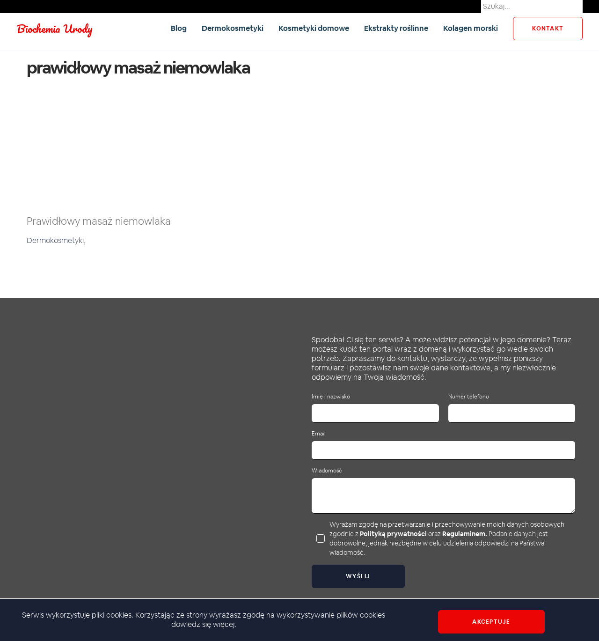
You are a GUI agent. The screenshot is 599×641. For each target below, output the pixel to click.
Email (319, 433)
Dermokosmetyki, (56, 240)
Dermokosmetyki (232, 28)
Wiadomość (327, 470)
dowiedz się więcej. (203, 624)
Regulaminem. (464, 534)
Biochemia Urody (54, 28)
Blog (179, 28)
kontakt (547, 28)
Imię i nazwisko (331, 396)
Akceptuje (491, 622)
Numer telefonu (468, 396)
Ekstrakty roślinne (396, 28)
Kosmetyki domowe (313, 28)
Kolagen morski (470, 28)
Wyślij (358, 576)
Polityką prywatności (393, 534)
